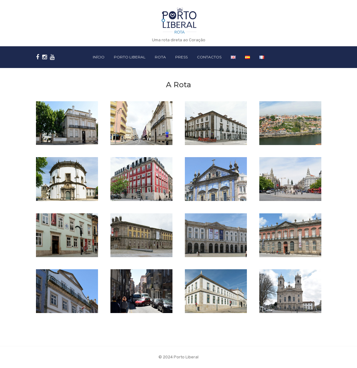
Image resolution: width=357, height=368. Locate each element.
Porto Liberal (129, 57)
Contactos (209, 57)
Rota (160, 57)
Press (181, 57)
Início (99, 57)
